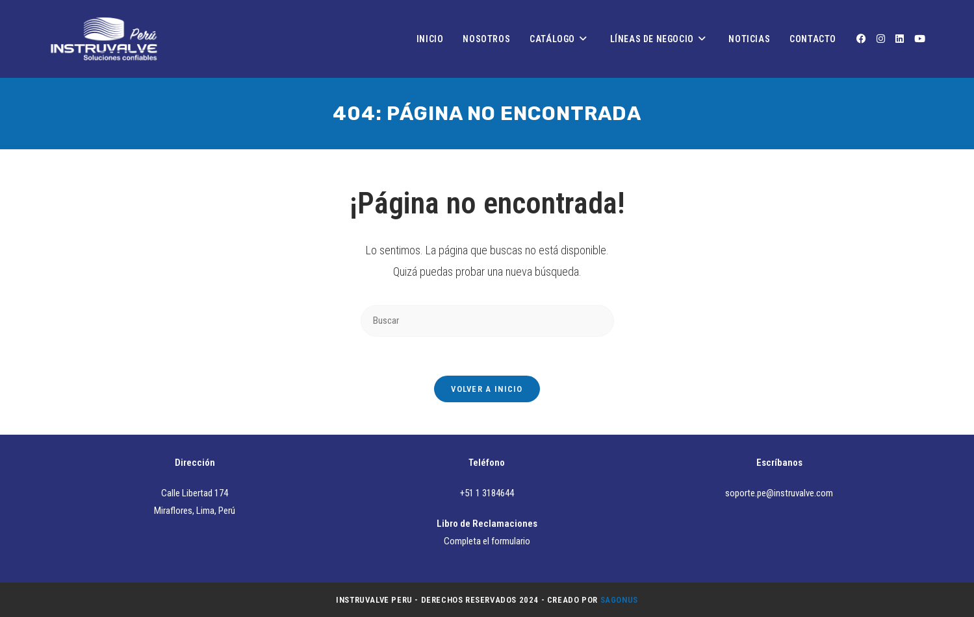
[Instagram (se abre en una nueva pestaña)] (880, 39)
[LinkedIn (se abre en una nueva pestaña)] (899, 39)
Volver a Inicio (487, 389)
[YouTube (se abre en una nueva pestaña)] (919, 39)
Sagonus (619, 600)
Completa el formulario (487, 541)
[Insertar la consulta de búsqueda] (487, 321)
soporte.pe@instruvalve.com (779, 493)
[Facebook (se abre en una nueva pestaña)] (861, 39)
